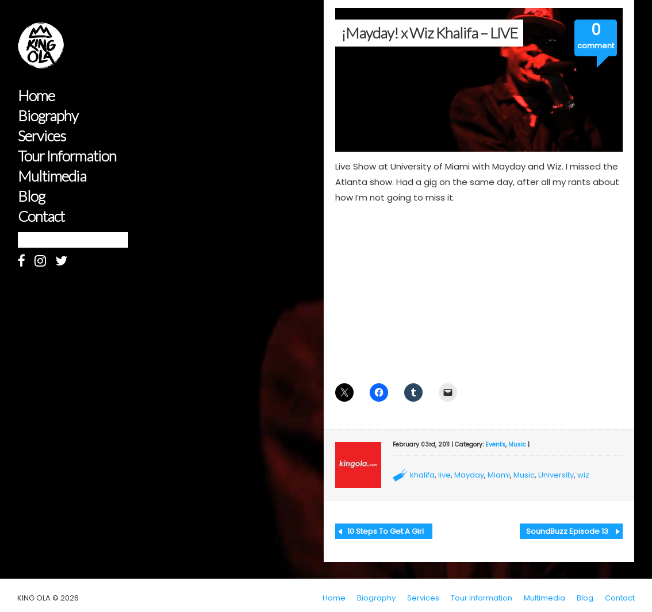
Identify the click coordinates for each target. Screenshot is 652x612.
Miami (499, 474)
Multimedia (52, 176)
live (444, 474)
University (556, 474)
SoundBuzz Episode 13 (567, 531)
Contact (41, 216)
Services (42, 136)
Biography (48, 116)
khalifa (422, 474)
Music (517, 444)
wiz (583, 474)
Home (36, 95)
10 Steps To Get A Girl (385, 531)
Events (495, 444)
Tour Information (67, 156)
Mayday (469, 474)
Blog (31, 196)
